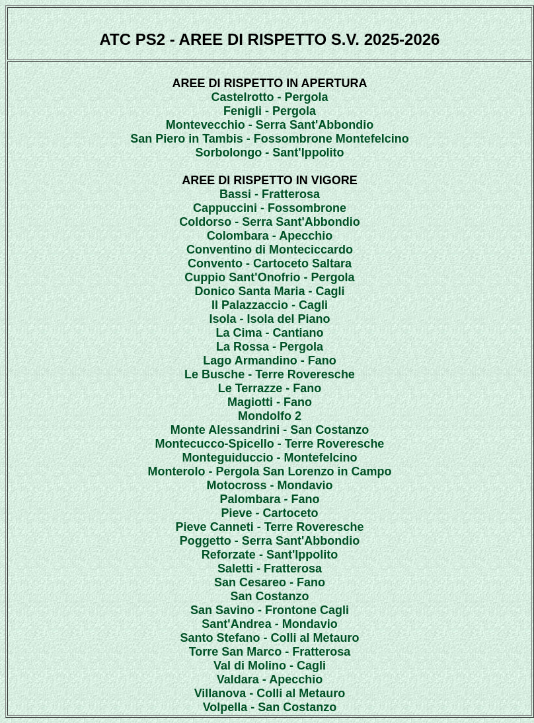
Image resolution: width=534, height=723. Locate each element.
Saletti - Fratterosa (269, 568)
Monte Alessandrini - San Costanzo (270, 429)
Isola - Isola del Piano (269, 319)
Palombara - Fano (269, 499)
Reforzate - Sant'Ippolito (270, 554)
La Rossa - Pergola (269, 346)
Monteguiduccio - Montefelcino (270, 457)
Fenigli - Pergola (269, 111)
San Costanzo (269, 596)
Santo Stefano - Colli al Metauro (269, 637)
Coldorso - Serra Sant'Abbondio (269, 221)
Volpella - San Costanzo (270, 707)
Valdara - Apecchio (270, 679)
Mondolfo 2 (269, 416)
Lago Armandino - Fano (269, 360)
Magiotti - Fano (269, 402)
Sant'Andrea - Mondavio (269, 624)
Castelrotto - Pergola (269, 97)
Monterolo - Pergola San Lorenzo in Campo (269, 471)
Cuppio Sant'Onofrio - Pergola (269, 277)
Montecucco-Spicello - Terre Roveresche (270, 443)
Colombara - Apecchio (269, 235)
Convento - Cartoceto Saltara (270, 263)
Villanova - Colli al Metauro (270, 693)
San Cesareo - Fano (269, 582)
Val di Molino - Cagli (269, 665)
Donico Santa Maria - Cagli (269, 291)
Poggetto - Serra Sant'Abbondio (270, 540)
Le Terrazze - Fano (270, 388)
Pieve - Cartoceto (269, 513)
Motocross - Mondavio (269, 485)
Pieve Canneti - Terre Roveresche (270, 527)
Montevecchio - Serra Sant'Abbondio (269, 124)
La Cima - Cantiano (269, 332)
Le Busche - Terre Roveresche (269, 374)
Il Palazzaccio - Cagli (269, 305)
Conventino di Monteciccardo (269, 249)
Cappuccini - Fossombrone (269, 208)
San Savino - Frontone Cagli (269, 610)
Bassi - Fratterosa (269, 194)
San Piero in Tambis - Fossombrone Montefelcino (269, 138)
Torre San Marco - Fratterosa (270, 651)
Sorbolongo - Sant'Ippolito (269, 152)
